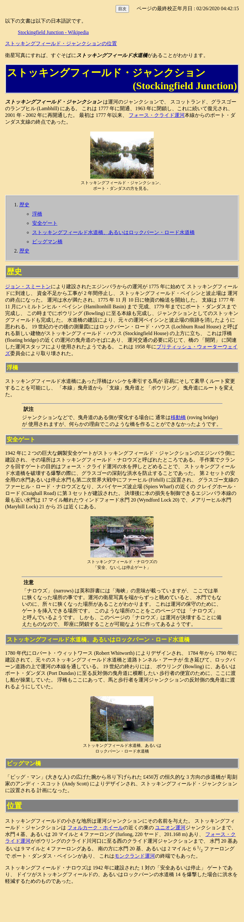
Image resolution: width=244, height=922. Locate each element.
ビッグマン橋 (47, 241)
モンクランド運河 (134, 856)
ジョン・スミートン (28, 286)
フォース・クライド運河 (157, 115)
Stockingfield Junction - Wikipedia (53, 32)
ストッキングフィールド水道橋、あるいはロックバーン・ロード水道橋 (113, 232)
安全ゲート (45, 223)
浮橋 (37, 214)
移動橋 (178, 417)
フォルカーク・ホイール (95, 827)
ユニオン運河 (170, 827)
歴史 (24, 204)
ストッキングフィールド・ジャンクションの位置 (61, 43)
